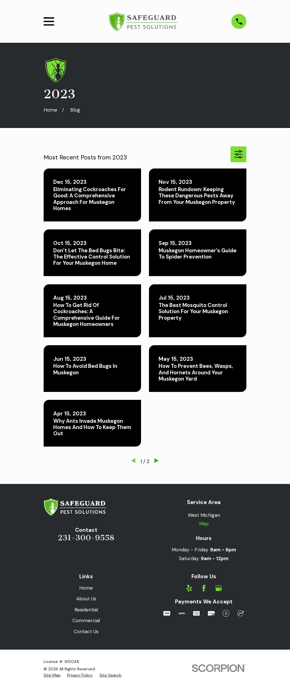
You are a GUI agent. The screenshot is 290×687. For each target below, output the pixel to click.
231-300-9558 (86, 537)
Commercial (86, 620)
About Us (86, 599)
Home (86, 588)
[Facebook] (204, 588)
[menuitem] (52, 675)
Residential (86, 610)
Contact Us (86, 631)
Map (204, 523)
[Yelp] (189, 588)
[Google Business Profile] (218, 588)
